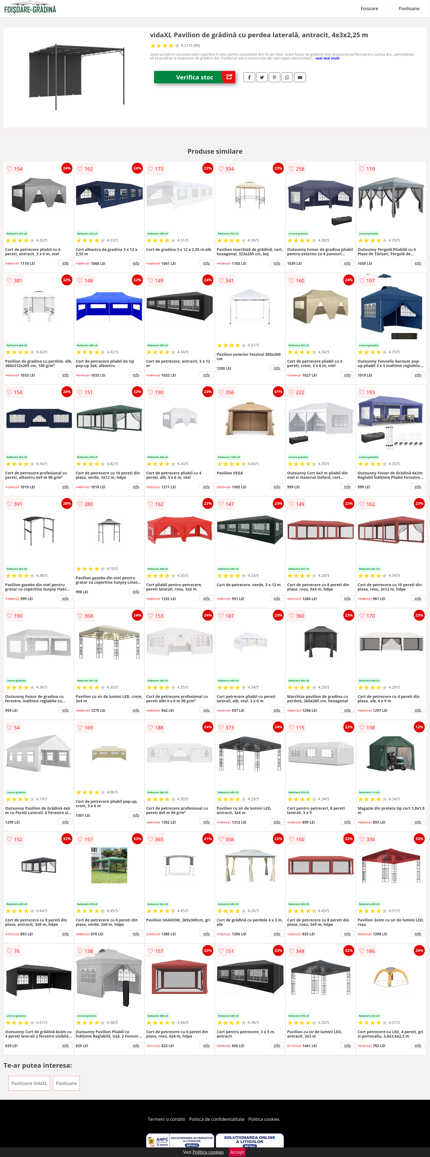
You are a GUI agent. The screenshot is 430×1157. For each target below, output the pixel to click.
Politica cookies (264, 1119)
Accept (237, 1152)
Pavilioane (409, 8)
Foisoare (369, 8)
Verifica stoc (205, 77)
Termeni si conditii (166, 1119)
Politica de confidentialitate (217, 1119)
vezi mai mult (327, 58)
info (65, 262)
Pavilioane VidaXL (29, 1083)
